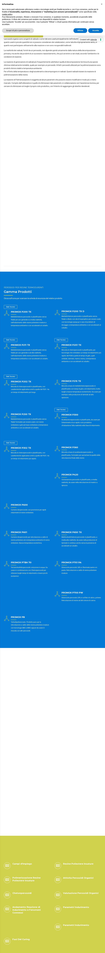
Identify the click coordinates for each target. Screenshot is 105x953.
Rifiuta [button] (80, 30)
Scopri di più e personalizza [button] (18, 30)
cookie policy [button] (7, 14)
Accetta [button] (95, 30)
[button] (102, 4)
